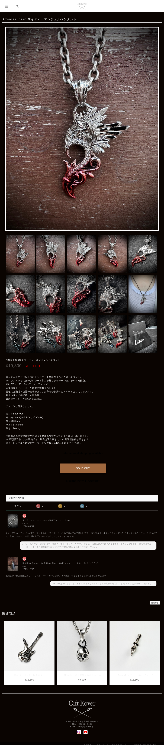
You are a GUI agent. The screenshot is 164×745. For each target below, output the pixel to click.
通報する (155, 600)
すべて (17, 503)
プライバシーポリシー (122, 742)
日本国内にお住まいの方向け (83, 477)
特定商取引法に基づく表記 (145, 742)
